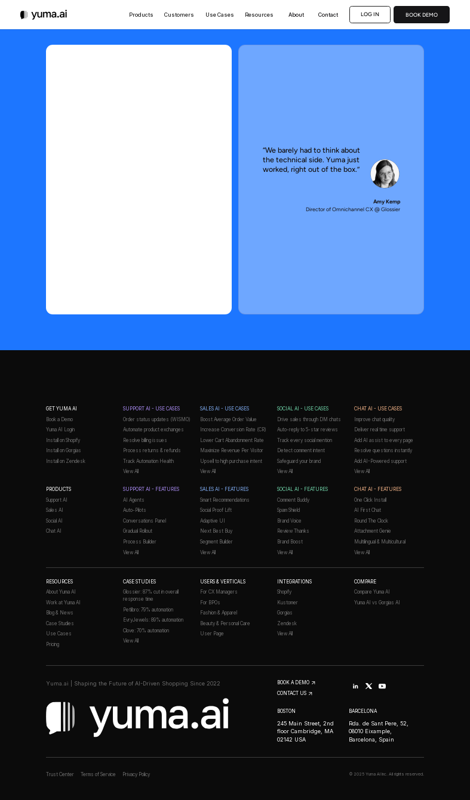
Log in (370, 14)
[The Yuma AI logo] (43, 14)
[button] (141, 14)
